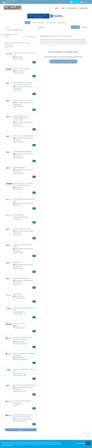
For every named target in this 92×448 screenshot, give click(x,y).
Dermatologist (17, 294)
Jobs (63, 8)
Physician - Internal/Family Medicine (23, 136)
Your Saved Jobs (62, 22)
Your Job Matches (51, 22)
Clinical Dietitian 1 (18, 215)
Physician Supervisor (19, 167)
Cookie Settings (80, 443)
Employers (84, 2)
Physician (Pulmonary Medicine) (22, 151)
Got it (88, 443)
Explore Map (40, 22)
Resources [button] (83, 8)
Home (57, 8)
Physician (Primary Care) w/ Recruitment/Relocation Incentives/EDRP (21, 118)
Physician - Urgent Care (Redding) (23, 100)
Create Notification (31, 36)
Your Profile (72, 8)
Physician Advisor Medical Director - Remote (17, 43)
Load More (21, 430)
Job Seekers (75, 2)
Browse (33, 22)
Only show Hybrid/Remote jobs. (14, 30)
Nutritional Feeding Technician (22, 401)
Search (27, 22)
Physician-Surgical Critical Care (22, 278)
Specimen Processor (19, 323)
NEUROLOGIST (17, 262)
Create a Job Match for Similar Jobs (63, 61)
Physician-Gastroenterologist (22, 229)
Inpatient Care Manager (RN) (21, 68)
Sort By (6, 36)
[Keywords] (21, 27)
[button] (84, 27)
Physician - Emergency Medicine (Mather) (25, 385)
